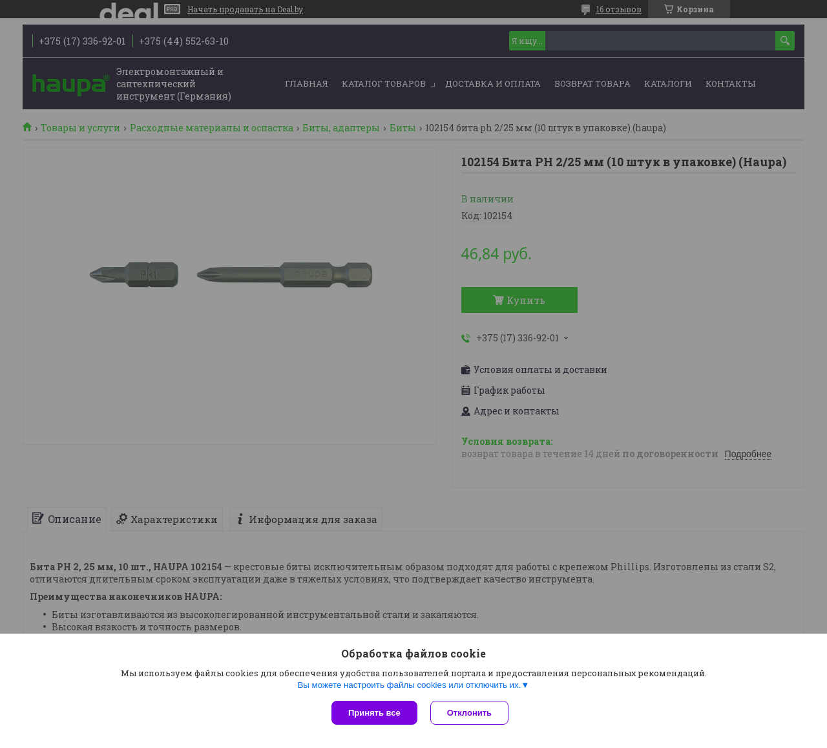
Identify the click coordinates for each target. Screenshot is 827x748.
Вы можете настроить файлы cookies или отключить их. (409, 685)
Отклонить (469, 713)
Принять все (374, 713)
